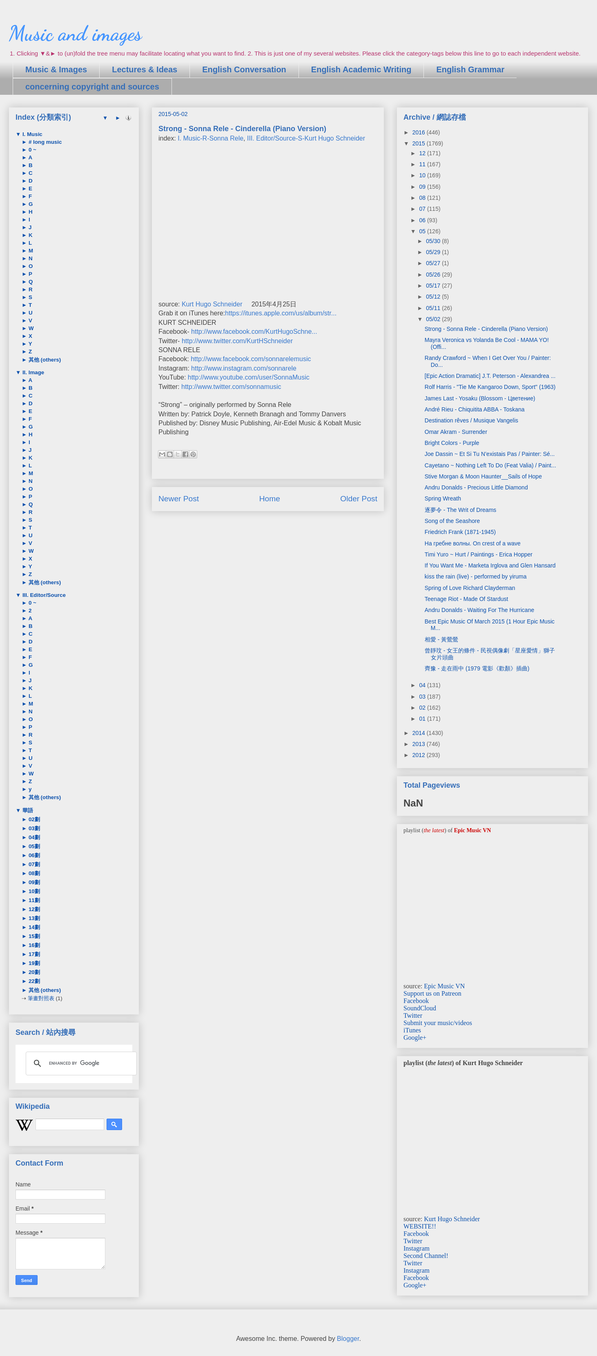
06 (423, 220)
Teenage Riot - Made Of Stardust (466, 599)
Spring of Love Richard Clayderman (470, 588)
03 (423, 696)
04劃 (33, 837)
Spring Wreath (443, 498)
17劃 (33, 954)
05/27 (434, 263)
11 (423, 164)
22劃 (33, 981)
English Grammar (470, 69)
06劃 (33, 855)
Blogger (348, 1338)
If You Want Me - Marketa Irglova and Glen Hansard (490, 565)
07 (423, 209)
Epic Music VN (444, 986)
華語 (27, 810)
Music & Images (56, 69)
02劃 (33, 819)
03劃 (33, 828)
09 (423, 186)
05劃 (33, 846)
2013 (419, 744)
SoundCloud (419, 1008)
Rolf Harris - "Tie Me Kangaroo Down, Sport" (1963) (490, 387)
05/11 (434, 308)
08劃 (33, 873)
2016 (419, 132)
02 (423, 707)
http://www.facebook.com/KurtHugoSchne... (254, 331)
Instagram (416, 1248)
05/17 (434, 285)
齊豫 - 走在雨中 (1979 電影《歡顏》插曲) (477, 668)
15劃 (33, 936)
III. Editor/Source (43, 595)
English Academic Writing (361, 69)
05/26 (434, 274)
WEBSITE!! (419, 1226)
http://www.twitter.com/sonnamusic (231, 386)
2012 (419, 755)
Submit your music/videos (437, 1022)
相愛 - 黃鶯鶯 (441, 639)
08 (423, 197)
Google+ (414, 1037)
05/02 (434, 319)
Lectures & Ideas (144, 69)
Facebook (416, 1000)
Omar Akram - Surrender (456, 432)
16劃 (33, 945)
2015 (419, 143)
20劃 (33, 972)
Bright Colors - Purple (452, 443)
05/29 (434, 252)
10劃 (33, 891)
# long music (44, 142)
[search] (80, 1063)
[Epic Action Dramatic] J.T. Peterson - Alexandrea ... (490, 376)
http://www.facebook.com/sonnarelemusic (251, 358)
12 (423, 153)
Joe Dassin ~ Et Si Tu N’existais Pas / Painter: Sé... (490, 454)
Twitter (412, 1015)
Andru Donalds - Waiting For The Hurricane (479, 610)
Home (269, 498)
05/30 (434, 241)
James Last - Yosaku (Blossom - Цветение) (480, 398)
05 (423, 231)
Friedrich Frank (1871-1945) (460, 532)
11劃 (33, 900)
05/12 (434, 296)
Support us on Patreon (432, 993)
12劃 (33, 909)
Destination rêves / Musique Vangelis (471, 420)
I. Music (31, 134)
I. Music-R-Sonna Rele (210, 138)
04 (423, 685)
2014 (419, 733)
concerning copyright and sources (92, 86)
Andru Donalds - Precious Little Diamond (476, 487)
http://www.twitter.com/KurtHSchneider (237, 340)
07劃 (33, 864)
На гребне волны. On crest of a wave (473, 543)
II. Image (32, 372)
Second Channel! (425, 1255)
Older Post (358, 498)
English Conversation (244, 69)
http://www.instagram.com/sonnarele (243, 368)
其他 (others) (44, 360)
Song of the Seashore (452, 521)
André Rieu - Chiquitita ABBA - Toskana (475, 409)
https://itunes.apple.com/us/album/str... (280, 313)
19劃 (33, 963)
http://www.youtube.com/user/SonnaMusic (249, 377)
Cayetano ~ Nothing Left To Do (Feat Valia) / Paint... (490, 465)
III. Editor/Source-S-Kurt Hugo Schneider (306, 138)
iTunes (412, 1030)
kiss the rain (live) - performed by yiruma (476, 576)
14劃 (33, 927)
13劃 (33, 918)
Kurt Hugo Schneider (212, 304)
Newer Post (178, 498)
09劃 (33, 882)
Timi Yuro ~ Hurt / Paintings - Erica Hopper (478, 554)
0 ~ (31, 150)
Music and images (75, 33)
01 (423, 718)
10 (423, 175)
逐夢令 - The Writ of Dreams (461, 510)
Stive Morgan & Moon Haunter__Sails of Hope (483, 476)
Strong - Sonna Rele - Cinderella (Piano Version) (486, 329)
